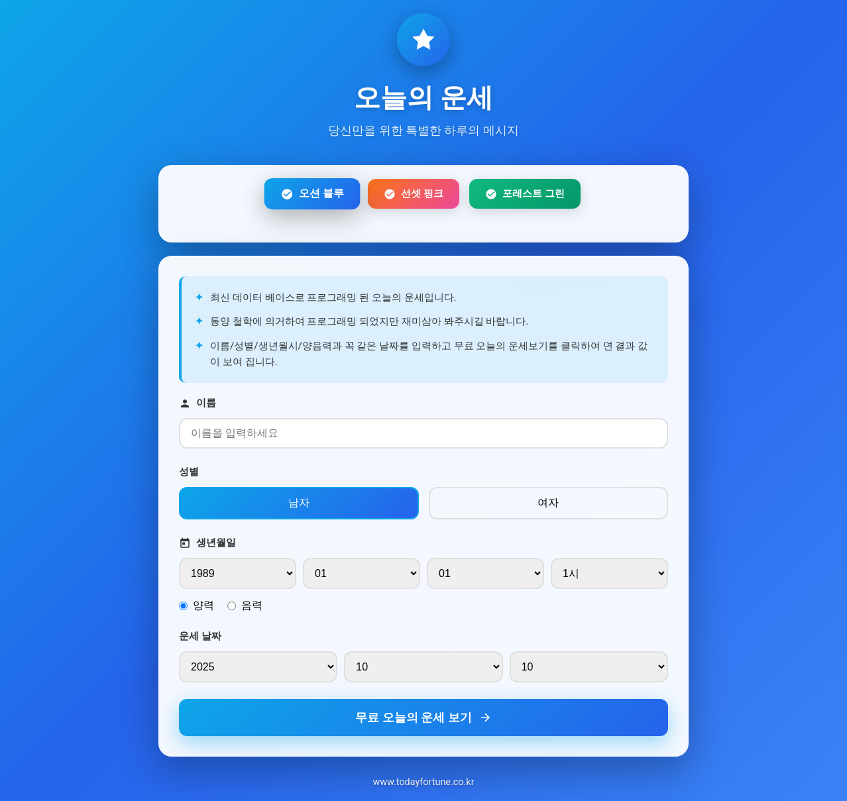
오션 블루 (311, 193)
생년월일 (207, 543)
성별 (189, 472)
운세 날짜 (200, 636)
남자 (299, 502)
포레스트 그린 (525, 193)
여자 (548, 502)
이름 (197, 403)
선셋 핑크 (413, 193)
